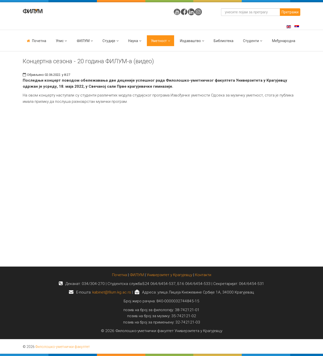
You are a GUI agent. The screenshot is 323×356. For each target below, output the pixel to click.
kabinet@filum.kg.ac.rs (111, 292)
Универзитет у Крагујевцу (169, 275)
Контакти (203, 275)
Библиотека (223, 41)
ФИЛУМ (137, 275)
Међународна (283, 41)
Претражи (290, 12)
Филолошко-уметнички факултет (62, 347)
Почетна (39, 41)
